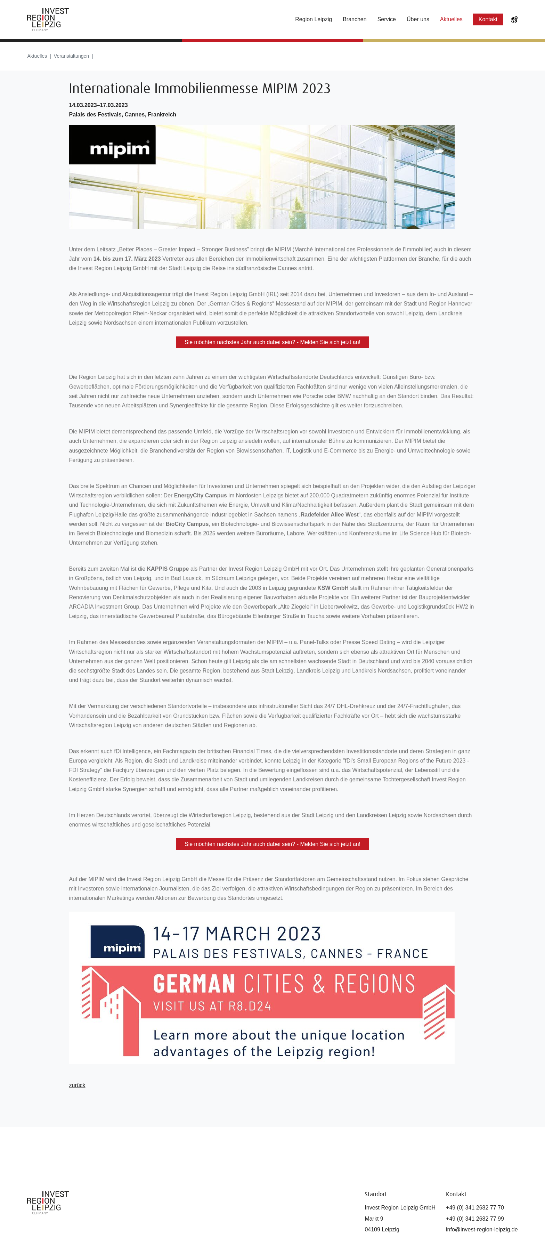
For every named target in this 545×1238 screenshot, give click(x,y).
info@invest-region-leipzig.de (482, 1229)
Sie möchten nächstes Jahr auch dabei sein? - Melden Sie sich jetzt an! (272, 342)
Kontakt (488, 19)
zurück (77, 1085)
